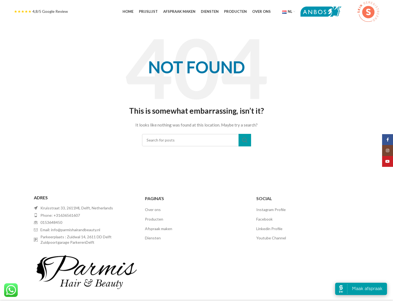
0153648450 (51, 222)
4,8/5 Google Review (50, 11)
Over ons (153, 209)
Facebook (264, 219)
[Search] (196, 140)
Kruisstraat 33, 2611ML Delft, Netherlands (76, 208)
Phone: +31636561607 (60, 215)
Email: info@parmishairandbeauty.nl (70, 229)
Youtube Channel (271, 238)
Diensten (153, 238)
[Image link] (85, 269)
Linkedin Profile (269, 228)
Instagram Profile (271, 209)
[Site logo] (320, 11)
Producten (154, 219)
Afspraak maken (158, 228)
